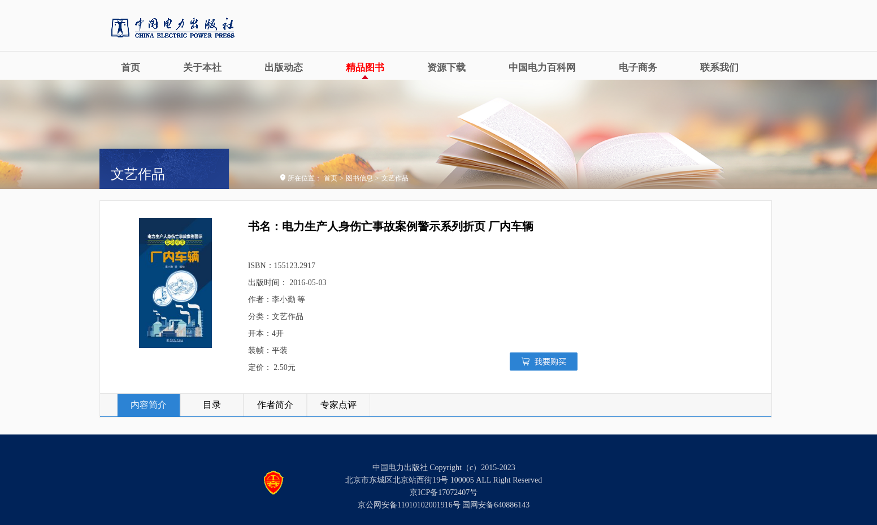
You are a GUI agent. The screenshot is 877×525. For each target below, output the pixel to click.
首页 (130, 67)
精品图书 (365, 67)
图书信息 (359, 178)
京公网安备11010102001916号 (409, 505)
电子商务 (638, 67)
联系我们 (719, 67)
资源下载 (446, 67)
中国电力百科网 (542, 67)
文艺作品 (395, 178)
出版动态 (283, 67)
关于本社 (202, 67)
